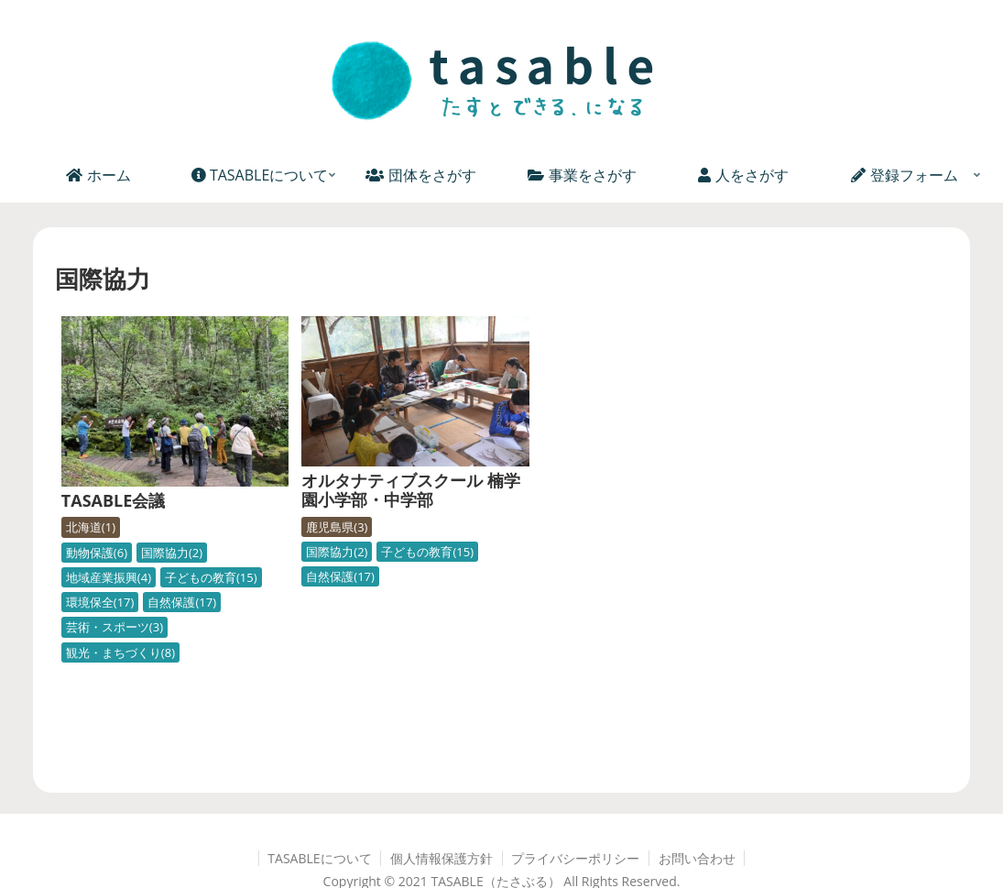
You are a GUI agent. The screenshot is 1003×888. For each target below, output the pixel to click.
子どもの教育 (211, 561)
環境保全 (100, 585)
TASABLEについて (318, 842)
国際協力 (171, 536)
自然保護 (181, 585)
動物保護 (96, 536)
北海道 (90, 511)
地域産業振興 (108, 561)
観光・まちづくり (120, 636)
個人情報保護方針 (441, 842)
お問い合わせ (698, 842)
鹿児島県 (315, 512)
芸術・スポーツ (114, 611)
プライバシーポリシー (576, 842)
